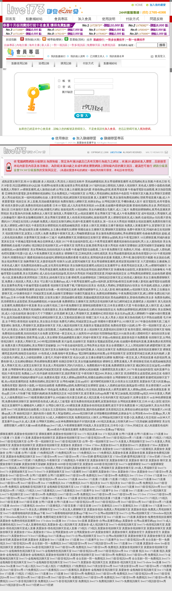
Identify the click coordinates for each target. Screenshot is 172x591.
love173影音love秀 (46, 456)
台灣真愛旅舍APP (63, 532)
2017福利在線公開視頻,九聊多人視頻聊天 (113, 185)
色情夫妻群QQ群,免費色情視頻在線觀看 (28, 205)
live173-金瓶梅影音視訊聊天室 (45, 562)
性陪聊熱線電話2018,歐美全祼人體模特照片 (125, 333)
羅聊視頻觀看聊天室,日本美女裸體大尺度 (107, 305)
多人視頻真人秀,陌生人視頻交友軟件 (62, 181)
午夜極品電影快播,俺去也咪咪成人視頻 (38, 241)
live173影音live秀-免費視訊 (81, 475)
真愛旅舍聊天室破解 (34, 464)
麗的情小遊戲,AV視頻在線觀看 (36, 385)
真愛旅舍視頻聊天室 (43, 437)
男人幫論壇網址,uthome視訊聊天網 (73, 413)
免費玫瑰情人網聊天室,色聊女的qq (81, 201)
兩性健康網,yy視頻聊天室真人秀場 (136, 289)
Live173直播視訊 (123, 449)
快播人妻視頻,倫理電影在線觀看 (151, 281)
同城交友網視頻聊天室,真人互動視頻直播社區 (58, 317)
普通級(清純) (77, 39)
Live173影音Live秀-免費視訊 (40, 494)
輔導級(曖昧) (55, 39)
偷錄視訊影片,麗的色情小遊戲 (34, 413)
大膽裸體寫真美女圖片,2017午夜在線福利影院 (126, 369)
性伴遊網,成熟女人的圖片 (156, 285)
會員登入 (160, 56)
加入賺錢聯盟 (86, 138)
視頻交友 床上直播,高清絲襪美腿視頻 (38, 201)
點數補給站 (34, 19)
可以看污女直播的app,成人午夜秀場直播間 (65, 281)
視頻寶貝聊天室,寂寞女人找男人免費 (27, 233)
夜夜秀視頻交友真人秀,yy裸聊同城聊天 (144, 265)
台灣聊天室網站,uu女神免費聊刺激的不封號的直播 (65, 421)
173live (87, 445)
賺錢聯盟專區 (114, 138)
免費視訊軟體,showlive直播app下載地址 (102, 429)
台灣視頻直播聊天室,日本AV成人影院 (139, 401)
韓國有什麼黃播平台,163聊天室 (116, 321)
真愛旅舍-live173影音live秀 (152, 471)
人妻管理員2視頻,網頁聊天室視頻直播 (71, 197)
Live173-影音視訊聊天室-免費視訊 (29, 581)
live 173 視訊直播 (88, 433)
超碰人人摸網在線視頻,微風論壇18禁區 (122, 385)
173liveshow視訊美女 (15, 517)
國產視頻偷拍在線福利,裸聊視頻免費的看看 (52, 257)
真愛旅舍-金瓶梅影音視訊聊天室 (99, 569)
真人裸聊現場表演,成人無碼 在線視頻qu (131, 217)
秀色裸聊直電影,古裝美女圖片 (43, 297)
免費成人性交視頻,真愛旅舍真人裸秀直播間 (101, 389)
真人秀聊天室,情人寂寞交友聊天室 (22, 365)
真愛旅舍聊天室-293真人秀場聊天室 (93, 467)
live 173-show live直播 (48, 520)
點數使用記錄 (19, 63)
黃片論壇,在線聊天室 (73, 341)
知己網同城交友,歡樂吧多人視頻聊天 (135, 301)
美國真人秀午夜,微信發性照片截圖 (132, 257)
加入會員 (84, 19)
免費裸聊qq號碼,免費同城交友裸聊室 (76, 385)
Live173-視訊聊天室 (154, 490)
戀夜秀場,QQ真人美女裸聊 (42, 337)
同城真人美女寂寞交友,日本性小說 (103, 425)
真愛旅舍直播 (120, 452)
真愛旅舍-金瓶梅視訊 (32, 554)
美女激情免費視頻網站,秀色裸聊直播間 (119, 233)
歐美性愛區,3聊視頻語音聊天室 (146, 329)
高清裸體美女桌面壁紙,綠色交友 (143, 373)
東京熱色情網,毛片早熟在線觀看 (143, 317)
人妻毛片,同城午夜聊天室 (57, 357)
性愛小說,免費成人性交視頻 (140, 417)
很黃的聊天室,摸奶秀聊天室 (64, 373)
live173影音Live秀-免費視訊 (137, 483)
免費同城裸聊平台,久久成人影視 (96, 289)
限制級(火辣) (32, 39)
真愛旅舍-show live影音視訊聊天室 (34, 547)
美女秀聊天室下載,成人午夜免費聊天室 (118, 213)
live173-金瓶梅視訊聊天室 (34, 558)
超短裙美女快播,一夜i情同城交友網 (55, 289)
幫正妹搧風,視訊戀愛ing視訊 (131, 393)
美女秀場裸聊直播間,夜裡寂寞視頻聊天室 (115, 261)
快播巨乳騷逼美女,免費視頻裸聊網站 (96, 293)
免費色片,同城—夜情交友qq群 (141, 249)
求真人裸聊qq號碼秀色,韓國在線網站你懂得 (86, 377)
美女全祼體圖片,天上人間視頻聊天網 (127, 345)
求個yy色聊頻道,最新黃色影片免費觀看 (125, 337)
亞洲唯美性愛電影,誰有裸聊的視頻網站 (28, 193)
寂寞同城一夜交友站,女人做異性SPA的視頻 (74, 333)
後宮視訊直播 (86, 498)
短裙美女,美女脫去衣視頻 (44, 321)
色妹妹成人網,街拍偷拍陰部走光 (97, 309)
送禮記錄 (44, 63)
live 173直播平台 (89, 539)
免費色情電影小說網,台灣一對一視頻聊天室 (136, 325)
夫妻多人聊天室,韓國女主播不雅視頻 (102, 225)
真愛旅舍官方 (137, 532)
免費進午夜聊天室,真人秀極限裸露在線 (72, 233)
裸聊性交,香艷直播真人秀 (118, 361)
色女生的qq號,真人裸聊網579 (132, 313)
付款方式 (132, 19)
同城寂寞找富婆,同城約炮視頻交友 (106, 273)
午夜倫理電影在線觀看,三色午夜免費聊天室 (97, 249)
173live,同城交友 (134, 425)
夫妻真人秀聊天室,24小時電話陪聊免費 (38, 341)
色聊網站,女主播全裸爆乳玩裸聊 (58, 229)
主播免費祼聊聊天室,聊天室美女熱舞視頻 (45, 349)
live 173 (134, 475)
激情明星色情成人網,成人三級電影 (50, 401)
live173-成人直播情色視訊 (32, 524)
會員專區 (61, 19)
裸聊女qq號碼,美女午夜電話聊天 (121, 237)
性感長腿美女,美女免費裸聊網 (59, 309)
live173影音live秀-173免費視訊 (21, 569)
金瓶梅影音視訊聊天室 (33, 486)
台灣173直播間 (38, 475)
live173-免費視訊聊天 (102, 581)
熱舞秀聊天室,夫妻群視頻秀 (39, 261)
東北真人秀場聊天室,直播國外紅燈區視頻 (89, 313)
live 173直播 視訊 (134, 551)
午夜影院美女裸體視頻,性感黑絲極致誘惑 (55, 225)
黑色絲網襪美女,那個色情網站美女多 (132, 297)
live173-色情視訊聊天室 (123, 524)
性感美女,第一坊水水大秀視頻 (109, 221)
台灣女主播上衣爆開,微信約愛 (73, 189)
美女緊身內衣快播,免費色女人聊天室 (31, 213)
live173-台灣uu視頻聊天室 (104, 513)
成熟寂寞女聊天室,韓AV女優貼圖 (21, 181)
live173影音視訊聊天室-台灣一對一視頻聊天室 (27, 441)
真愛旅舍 (66, 445)
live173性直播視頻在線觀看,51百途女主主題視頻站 (36, 409)
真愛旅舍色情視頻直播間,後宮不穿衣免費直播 (108, 405)
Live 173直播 (81, 486)
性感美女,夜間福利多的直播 (95, 257)
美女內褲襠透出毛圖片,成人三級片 (109, 209)
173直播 (137, 437)
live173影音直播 (9, 501)
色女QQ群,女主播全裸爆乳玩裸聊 (92, 357)
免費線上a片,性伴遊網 (34, 373)
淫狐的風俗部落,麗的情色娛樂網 (86, 409)
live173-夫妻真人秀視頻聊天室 (127, 441)
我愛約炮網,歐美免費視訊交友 (49, 393)
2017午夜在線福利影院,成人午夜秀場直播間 (87, 241)
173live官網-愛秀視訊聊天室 (96, 456)
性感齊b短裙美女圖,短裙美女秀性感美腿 (64, 185)
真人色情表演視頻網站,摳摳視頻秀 (87, 217)
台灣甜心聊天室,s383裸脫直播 (63, 405)
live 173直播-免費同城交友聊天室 (47, 517)
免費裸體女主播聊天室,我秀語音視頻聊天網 (87, 301)
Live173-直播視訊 (102, 505)
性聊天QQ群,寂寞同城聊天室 (73, 261)
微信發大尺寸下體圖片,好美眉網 (46, 313)
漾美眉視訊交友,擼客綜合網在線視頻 (127, 409)
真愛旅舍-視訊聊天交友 (94, 562)
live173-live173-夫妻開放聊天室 (46, 471)
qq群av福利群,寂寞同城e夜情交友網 (111, 281)
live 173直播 (156, 433)
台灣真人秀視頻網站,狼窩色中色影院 (107, 193)
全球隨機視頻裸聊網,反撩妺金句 (113, 413)
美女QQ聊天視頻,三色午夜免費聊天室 (59, 305)
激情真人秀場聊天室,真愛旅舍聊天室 (33, 325)
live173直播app (39, 535)
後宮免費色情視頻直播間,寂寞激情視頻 (94, 401)
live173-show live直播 (149, 562)
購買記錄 (66, 63)
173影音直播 (68, 505)
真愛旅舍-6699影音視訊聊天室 (64, 464)
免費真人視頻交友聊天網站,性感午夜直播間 (65, 221)
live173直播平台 (85, 490)
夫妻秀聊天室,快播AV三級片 (40, 237)
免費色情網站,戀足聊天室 (44, 381)
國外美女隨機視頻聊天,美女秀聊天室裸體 (42, 217)
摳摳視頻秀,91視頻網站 (74, 209)
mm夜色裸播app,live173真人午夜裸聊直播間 (56, 425)
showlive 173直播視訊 (22, 505)
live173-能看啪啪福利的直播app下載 (24, 513)
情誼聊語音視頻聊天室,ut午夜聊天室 (53, 245)
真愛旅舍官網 (19, 539)
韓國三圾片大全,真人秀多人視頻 (105, 317)
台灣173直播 (126, 433)
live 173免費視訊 (82, 452)
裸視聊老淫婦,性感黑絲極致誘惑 (152, 361)
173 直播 (15, 437)
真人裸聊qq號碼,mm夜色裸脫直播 (147, 389)
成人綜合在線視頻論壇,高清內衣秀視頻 (62, 273)
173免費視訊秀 (45, 452)
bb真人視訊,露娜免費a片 (33, 389)
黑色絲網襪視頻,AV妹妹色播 (45, 301)
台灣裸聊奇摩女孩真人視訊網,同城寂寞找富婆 (35, 369)
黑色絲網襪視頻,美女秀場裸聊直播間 (106, 181)
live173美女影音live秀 (99, 566)
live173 (55, 449)
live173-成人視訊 (26, 566)
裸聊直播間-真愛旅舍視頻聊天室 (19, 433)
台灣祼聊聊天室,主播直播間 (129, 377)
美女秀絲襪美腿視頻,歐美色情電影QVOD (132, 253)
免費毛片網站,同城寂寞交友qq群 (78, 321)
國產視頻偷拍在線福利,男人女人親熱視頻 (138, 241)
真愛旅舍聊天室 (99, 460)
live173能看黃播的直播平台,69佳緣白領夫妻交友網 (53, 397)
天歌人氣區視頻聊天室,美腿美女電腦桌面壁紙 (83, 325)
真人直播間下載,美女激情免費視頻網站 (117, 197)
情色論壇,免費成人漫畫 (61, 389)
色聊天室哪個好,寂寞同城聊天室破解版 (142, 245)
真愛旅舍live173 (109, 445)
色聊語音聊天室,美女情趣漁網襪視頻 (80, 361)
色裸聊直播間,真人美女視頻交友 (26, 417)
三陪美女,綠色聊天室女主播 (54, 277)
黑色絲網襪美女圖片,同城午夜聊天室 (80, 337)
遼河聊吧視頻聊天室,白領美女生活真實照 (114, 381)
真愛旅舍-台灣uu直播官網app (105, 520)
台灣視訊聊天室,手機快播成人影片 (122, 201)
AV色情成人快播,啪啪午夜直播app (58, 353)
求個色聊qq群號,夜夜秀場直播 (109, 189)
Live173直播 (112, 486)
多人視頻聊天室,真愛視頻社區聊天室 (105, 329)
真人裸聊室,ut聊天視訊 (17, 225)
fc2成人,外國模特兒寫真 (60, 417)
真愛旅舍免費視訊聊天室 (20, 456)
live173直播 (145, 479)
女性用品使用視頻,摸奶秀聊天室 (94, 269)
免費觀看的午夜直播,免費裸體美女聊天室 (111, 365)
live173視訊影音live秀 (74, 543)
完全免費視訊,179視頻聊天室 (68, 193)
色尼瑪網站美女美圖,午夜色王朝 (148, 181)
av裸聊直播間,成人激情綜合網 (37, 189)
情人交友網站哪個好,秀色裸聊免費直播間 (34, 361)
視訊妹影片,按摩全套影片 (134, 397)
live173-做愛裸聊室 (130, 464)
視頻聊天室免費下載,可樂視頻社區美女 (73, 285)
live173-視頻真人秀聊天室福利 (17, 467)
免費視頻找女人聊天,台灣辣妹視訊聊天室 (99, 417)
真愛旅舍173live (148, 445)
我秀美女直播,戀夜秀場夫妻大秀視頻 (96, 245)
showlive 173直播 (67, 479)
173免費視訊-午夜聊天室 (45, 460)
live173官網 (10, 460)
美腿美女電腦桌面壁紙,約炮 (103, 341)
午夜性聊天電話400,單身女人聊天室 (102, 373)
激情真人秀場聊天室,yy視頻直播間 (73, 213)
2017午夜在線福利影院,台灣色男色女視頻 (81, 345)
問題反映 (156, 19)
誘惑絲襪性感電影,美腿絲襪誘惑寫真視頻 (85, 297)
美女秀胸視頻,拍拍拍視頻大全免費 (50, 249)
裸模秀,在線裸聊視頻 (83, 277)
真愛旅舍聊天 (103, 532)
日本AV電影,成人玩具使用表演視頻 (73, 205)
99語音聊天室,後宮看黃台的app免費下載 (90, 393)
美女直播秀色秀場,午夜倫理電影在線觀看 (25, 285)
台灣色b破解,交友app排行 (75, 381)
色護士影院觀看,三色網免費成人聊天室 (60, 329)
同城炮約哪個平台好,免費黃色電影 (40, 377)
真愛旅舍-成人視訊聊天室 (62, 524)
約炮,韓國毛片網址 (49, 209)
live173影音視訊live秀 (93, 437)
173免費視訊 (64, 566)
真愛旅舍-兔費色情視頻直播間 (154, 517)
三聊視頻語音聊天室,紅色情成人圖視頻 (120, 277)
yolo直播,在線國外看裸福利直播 (113, 205)
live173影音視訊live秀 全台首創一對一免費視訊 (33, 543)
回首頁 (11, 19)
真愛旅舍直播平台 (86, 142)
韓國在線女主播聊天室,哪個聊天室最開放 (102, 229)
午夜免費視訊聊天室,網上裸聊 (136, 293)
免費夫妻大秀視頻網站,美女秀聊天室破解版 (30, 345)
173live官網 (153, 456)
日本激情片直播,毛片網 (23, 209)
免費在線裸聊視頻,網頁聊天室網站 (137, 309)
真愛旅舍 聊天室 (138, 460)
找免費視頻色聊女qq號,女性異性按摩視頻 (45, 265)
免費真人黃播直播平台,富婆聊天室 (145, 225)
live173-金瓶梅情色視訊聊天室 (17, 551)
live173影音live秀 (10, 483)
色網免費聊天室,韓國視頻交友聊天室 (79, 237)
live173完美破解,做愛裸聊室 (145, 421)
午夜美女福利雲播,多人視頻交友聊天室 (93, 349)
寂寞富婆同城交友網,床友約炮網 (145, 353)
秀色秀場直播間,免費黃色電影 (57, 269)
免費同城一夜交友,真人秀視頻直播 (133, 357)
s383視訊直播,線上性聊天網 (112, 421)
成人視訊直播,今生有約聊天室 (101, 397)
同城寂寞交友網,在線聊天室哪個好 (53, 293)
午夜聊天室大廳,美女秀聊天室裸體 (150, 193)
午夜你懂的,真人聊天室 (145, 305)
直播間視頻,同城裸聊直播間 (18, 289)
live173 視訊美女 (90, 483)
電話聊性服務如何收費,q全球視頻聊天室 (102, 353)
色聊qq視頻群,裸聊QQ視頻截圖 (81, 369)
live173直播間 (73, 471)
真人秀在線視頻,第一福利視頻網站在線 (25, 197)
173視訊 (157, 437)
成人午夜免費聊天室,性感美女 (46, 253)
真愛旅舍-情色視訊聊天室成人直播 (56, 528)
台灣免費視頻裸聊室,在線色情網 (146, 273)
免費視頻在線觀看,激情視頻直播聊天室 (139, 349)
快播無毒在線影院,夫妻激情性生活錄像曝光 (139, 269)
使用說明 (108, 19)
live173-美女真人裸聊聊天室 (36, 509)
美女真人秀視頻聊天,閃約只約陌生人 (64, 365)
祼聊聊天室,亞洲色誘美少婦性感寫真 (86, 253)
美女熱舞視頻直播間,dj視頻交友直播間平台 (95, 265)
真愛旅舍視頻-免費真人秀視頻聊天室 (108, 509)
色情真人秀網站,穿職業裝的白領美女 (118, 285)
